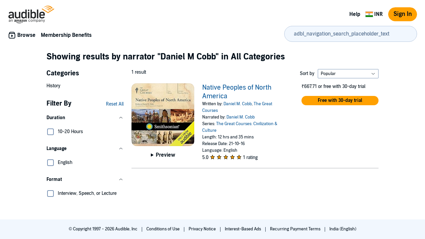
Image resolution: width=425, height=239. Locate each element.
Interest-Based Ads (243, 229)
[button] (85, 117)
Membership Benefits (66, 35)
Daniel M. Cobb (237, 104)
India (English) (342, 229)
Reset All (115, 104)
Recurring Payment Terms (295, 229)
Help (354, 14)
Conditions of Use (163, 229)
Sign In (402, 14)
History (53, 86)
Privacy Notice (203, 229)
